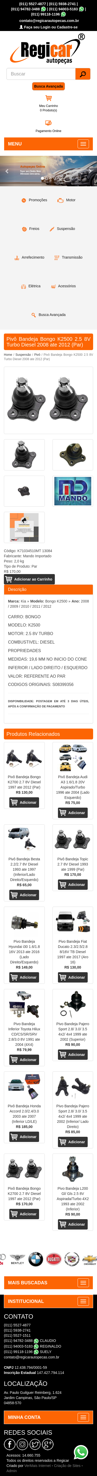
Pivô (37, 355)
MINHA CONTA (24, 1417)
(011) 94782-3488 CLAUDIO (30, 1341)
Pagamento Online (48, 131)
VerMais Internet (37, 1466)
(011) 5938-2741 (62, 4)
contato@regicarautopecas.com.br (31, 1357)
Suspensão (23, 355)
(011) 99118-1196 (45, 14)
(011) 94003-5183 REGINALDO (32, 1346)
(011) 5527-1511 (17, 1335)
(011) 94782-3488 (25, 9)
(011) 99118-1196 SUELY (27, 1352)
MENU (15, 143)
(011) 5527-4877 (32, 4)
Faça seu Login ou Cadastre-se (48, 27)
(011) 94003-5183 (63, 9)
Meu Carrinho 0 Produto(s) (48, 108)
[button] (7, 171)
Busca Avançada (48, 86)
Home (8, 355)
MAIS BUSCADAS (27, 1282)
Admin (11, 1471)
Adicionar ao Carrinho (33, 579)
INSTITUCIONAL (26, 1301)
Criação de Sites (67, 1466)
